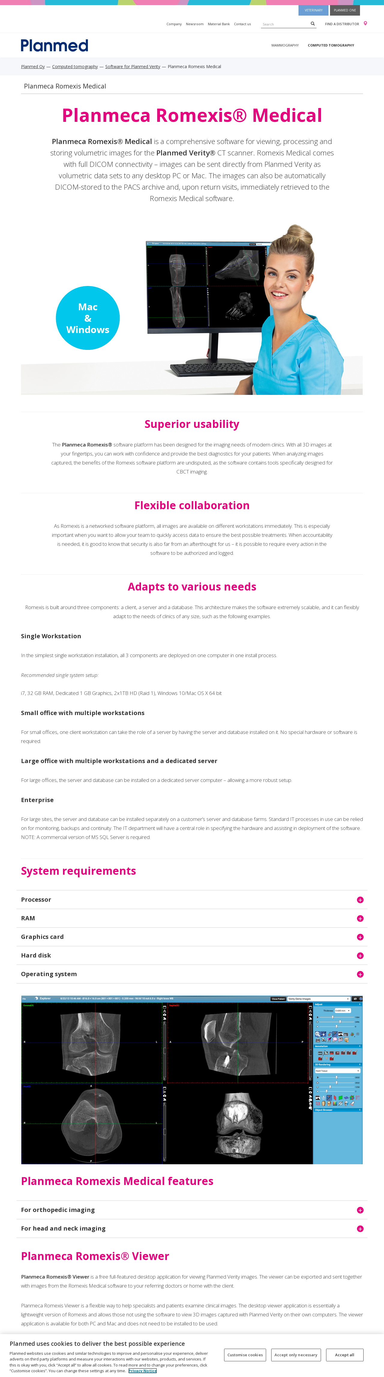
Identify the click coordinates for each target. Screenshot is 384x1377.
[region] (192, 1355)
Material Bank (219, 24)
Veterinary (313, 10)
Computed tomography (331, 45)
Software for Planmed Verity (132, 66)
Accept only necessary (296, 1354)
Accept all (344, 1354)
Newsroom (195, 24)
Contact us (242, 24)
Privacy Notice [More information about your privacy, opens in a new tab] (142, 1370)
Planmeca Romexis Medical (65, 86)
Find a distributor (342, 24)
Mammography (285, 45)
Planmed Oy (33, 66)
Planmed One (345, 10)
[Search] (312, 23)
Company (174, 24)
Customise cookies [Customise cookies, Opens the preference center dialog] (245, 1354)
